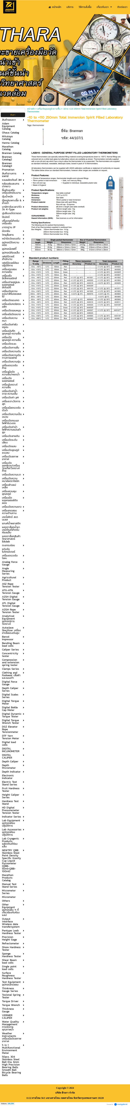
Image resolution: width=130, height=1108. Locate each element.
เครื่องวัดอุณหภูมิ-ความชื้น (49, 109)
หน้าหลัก (31, 109)
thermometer (38, 125)
